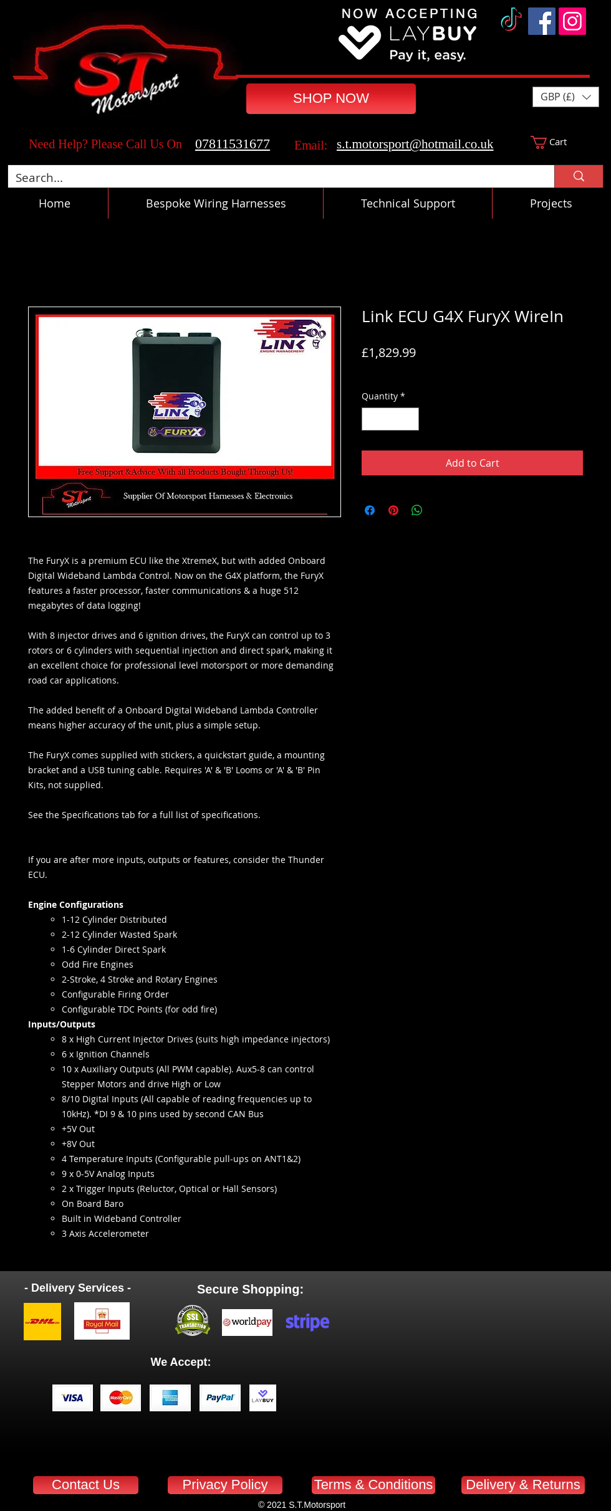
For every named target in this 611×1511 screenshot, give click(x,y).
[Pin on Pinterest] (393, 510)
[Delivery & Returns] (523, 1485)
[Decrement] (371, 419)
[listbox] (565, 97)
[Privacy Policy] (225, 1485)
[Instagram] (572, 21)
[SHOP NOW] (331, 98)
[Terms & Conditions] (373, 1485)
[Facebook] (542, 21)
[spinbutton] (390, 419)
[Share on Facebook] (369, 510)
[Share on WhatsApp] (417, 510)
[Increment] (409, 419)
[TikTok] (511, 21)
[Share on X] (440, 510)
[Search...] (272, 178)
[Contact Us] (85, 1485)
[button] (565, 97)
